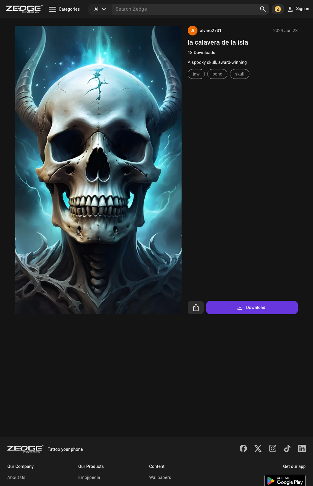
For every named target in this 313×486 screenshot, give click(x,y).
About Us (16, 477)
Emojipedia (89, 477)
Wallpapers (160, 477)
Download (250, 307)
